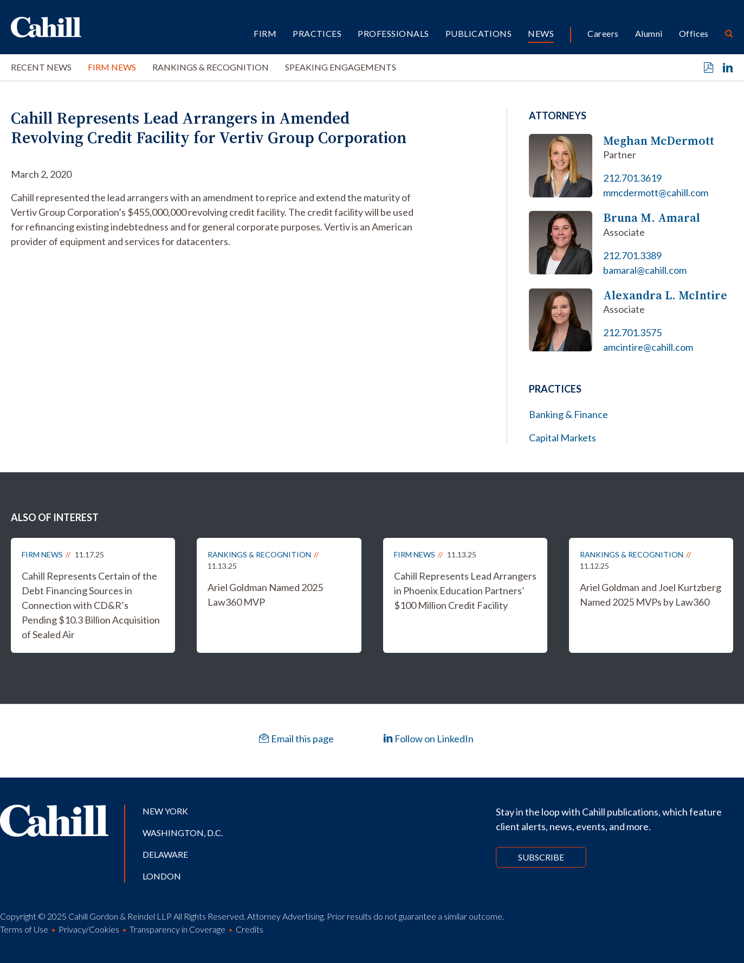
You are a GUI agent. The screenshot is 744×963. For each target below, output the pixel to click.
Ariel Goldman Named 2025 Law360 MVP (265, 594)
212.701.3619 (632, 178)
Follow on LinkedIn (428, 738)
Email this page (296, 738)
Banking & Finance (568, 414)
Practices (317, 33)
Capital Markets (562, 438)
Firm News (112, 67)
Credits (249, 929)
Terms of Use (24, 929)
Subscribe (541, 857)
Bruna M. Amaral (651, 217)
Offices (694, 33)
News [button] (541, 33)
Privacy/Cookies (89, 929)
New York (165, 811)
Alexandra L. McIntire (665, 295)
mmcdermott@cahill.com (655, 192)
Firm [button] (265, 33)
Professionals (393, 33)
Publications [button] (478, 33)
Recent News (41, 67)
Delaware (165, 854)
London (162, 876)
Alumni (649, 33)
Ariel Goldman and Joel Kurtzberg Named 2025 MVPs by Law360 (650, 594)
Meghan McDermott (658, 140)
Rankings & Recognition (210, 67)
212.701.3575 (632, 332)
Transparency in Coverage (177, 929)
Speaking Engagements (340, 67)
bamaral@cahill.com (645, 270)
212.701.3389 (632, 255)
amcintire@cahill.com (648, 347)
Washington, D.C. (183, 832)
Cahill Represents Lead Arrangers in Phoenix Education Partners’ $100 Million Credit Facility (465, 590)
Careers (602, 33)
